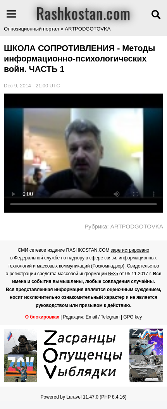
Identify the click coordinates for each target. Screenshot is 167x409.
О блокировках (42, 317)
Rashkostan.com (83, 13)
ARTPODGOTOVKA (87, 29)
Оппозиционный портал (31, 29)
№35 (113, 273)
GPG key (132, 317)
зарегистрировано (130, 250)
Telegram (110, 317)
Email (91, 317)
